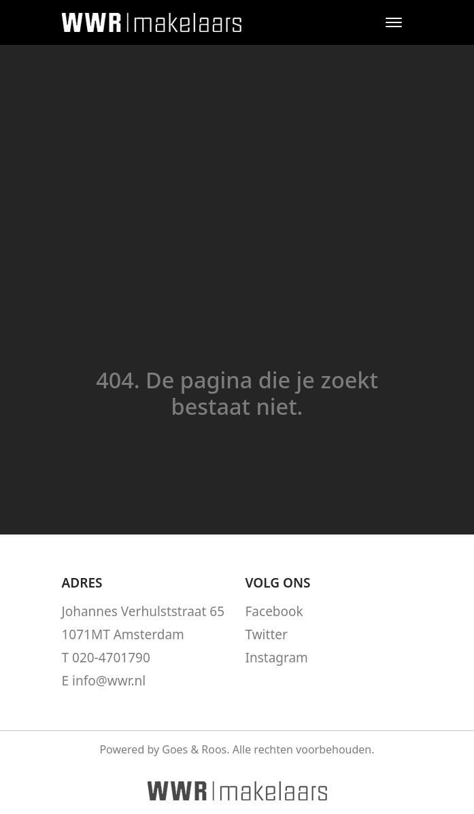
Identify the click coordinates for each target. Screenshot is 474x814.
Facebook (274, 611)
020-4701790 (111, 657)
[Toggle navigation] (394, 22)
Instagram (277, 657)
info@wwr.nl (109, 681)
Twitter (267, 634)
